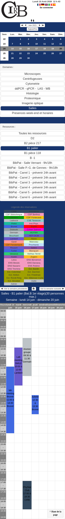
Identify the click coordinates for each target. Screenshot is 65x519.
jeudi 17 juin (35, 306)
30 (28, 58)
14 (12, 48)
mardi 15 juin (18, 306)
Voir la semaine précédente (14, 289)
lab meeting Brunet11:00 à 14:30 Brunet (10, 398)
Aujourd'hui (32, 29)
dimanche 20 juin (60, 306)
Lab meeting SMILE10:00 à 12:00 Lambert (18, 365)
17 (36, 48)
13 (60, 44)
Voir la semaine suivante (52, 289)
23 (4, 44)
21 (12, 53)
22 (4, 39)
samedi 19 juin (51, 306)
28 (12, 58)
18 (44, 48)
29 (20, 58)
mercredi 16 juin (27, 306)
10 (36, 44)
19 (52, 48)
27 (60, 53)
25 (4, 53)
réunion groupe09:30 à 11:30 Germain (27, 355)
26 (52, 53)
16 (28, 48)
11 (44, 44)
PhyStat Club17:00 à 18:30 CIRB (27, 493)
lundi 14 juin (10, 306)
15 (20, 48)
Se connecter (46, 7)
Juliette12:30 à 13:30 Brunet (35, 403)
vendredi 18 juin (43, 306)
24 (4, 48)
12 (52, 44)
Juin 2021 (32, 25)
